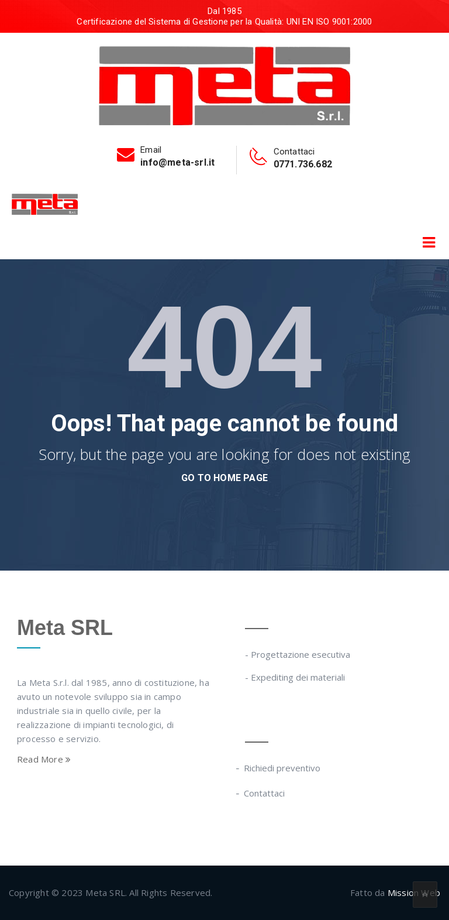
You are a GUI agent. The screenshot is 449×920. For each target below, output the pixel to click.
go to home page (224, 477)
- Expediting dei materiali (295, 677)
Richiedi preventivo (282, 768)
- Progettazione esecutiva (297, 654)
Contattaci (265, 793)
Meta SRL (65, 628)
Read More (44, 759)
